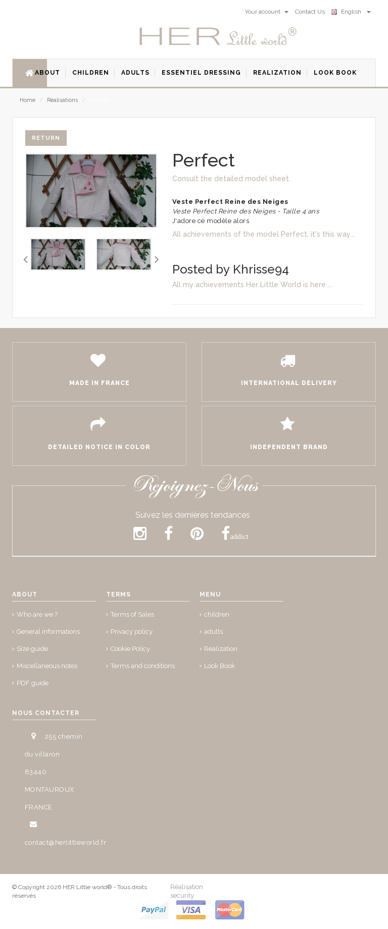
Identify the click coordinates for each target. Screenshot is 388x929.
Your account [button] (266, 11)
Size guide (32, 648)
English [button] (351, 11)
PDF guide (32, 683)
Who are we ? (37, 614)
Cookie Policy (130, 648)
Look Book (219, 666)
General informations (48, 631)
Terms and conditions (143, 666)
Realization (220, 648)
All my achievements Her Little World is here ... (252, 285)
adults (213, 631)
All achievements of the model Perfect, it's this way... (263, 234)
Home (27, 100)
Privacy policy (132, 631)
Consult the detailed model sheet (230, 179)
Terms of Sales (132, 614)
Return (46, 138)
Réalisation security (186, 891)
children (216, 614)
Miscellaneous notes (47, 666)
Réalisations (62, 100)
